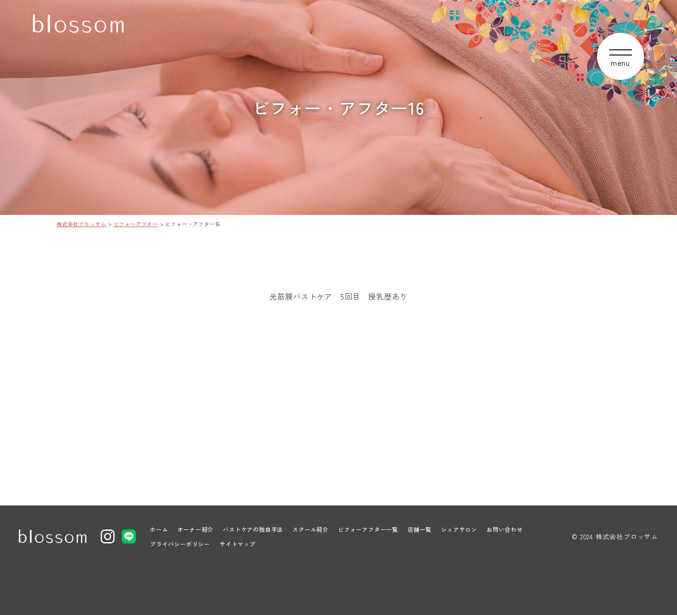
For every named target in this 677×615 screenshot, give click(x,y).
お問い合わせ (505, 529)
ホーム (159, 529)
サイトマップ (238, 544)
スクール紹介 (310, 529)
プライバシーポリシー (180, 544)
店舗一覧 (420, 529)
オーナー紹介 (195, 529)
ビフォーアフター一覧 (368, 529)
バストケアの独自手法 (253, 529)
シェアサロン (459, 529)
